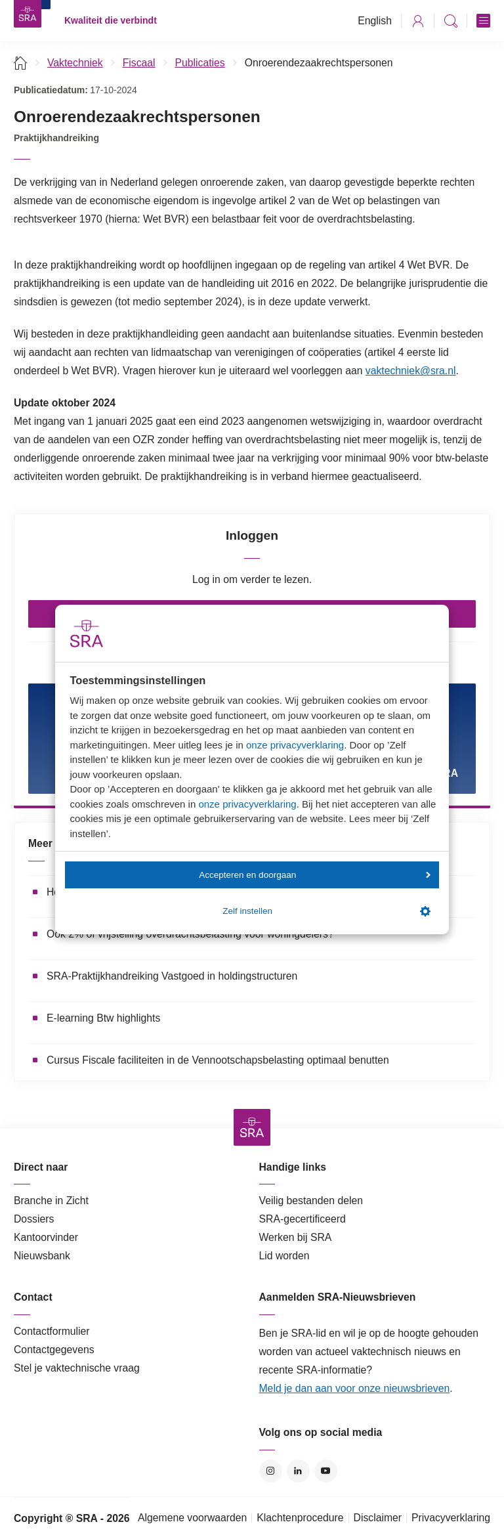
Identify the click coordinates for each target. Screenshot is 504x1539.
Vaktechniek (75, 62)
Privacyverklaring (450, 1517)
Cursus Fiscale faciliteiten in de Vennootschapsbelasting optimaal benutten (218, 1060)
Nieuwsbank (42, 1255)
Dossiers (34, 1219)
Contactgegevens (54, 1349)
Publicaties (200, 62)
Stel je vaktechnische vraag (77, 1368)
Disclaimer (378, 1517)
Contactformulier (52, 1331)
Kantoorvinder (46, 1237)
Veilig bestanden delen (311, 1200)
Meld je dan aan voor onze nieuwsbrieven (354, 1388)
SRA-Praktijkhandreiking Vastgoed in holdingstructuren (172, 976)
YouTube (325, 1471)
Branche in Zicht (51, 1200)
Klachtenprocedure (300, 1517)
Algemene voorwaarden (192, 1517)
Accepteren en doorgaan (314, 875)
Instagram (270, 1471)
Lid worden (284, 1255)
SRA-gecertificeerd (302, 1219)
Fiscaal (139, 62)
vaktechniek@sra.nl (411, 370)
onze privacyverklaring (295, 744)
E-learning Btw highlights (103, 1018)
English (375, 20)
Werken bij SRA (295, 1237)
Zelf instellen (326, 911)
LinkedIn (298, 1471)
